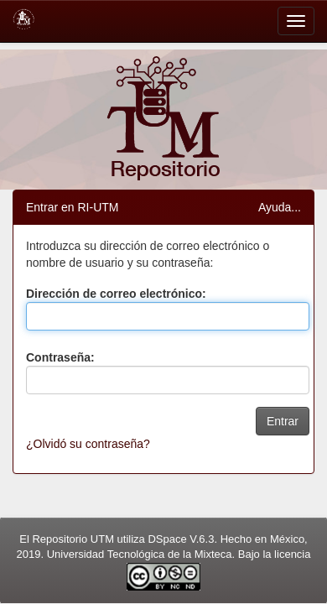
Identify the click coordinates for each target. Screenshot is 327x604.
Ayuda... (279, 207)
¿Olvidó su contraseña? (88, 443)
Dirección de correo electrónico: (116, 293)
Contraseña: (60, 357)
